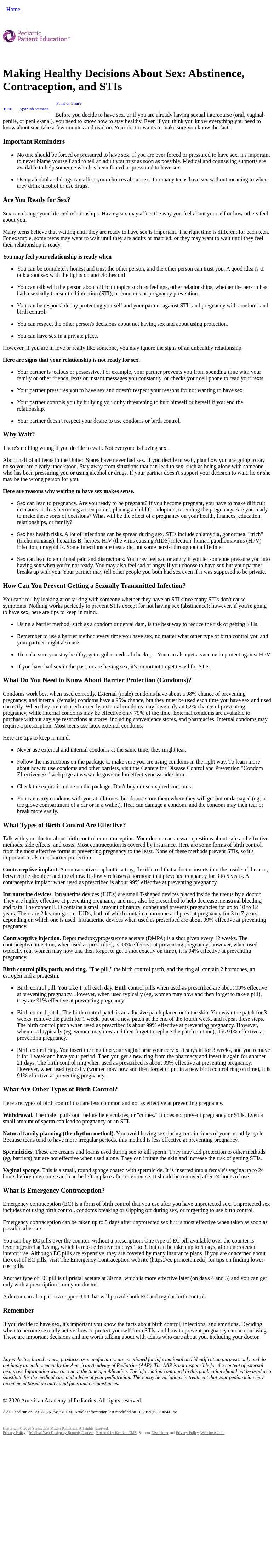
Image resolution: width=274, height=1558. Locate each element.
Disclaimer (159, 1432)
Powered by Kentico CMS (116, 1432)
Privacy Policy (14, 1432)
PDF (8, 108)
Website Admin (212, 1432)
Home (13, 9)
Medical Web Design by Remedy (61, 1432)
